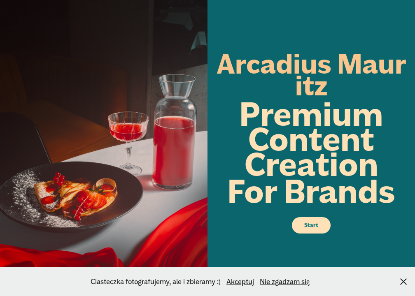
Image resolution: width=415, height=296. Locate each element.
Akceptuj (240, 281)
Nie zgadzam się (285, 281)
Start (311, 225)
